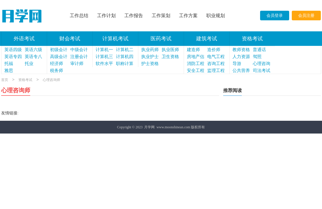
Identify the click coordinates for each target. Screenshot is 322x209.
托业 (29, 63)
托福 (8, 63)
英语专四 (13, 56)
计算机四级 (124, 57)
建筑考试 (206, 39)
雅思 (8, 70)
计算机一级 (104, 50)
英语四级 (13, 49)
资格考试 (252, 39)
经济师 (56, 63)
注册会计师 (79, 57)
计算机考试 (115, 39)
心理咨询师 (261, 64)
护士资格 (150, 63)
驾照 (257, 56)
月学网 (149, 127)
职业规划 (215, 15)
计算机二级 (124, 50)
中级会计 (79, 49)
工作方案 (188, 15)
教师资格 (241, 49)
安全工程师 (195, 71)
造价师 (213, 49)
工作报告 (133, 15)
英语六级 (33, 49)
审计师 (76, 63)
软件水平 (104, 63)
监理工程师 (216, 71)
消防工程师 (195, 64)
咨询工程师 (216, 64)
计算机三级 (104, 57)
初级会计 (58, 49)
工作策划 (161, 15)
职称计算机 (124, 64)
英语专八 (33, 56)
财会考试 (69, 39)
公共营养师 (241, 71)
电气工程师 (216, 57)
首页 (4, 80)
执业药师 (150, 49)
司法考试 (261, 70)
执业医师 (170, 49)
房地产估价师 (195, 57)
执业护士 (150, 56)
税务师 (56, 70)
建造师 (193, 49)
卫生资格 (170, 56)
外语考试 (24, 39)
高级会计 (58, 56)
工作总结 (79, 15)
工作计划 (106, 15)
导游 (236, 63)
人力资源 (241, 56)
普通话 (259, 49)
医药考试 (161, 39)
